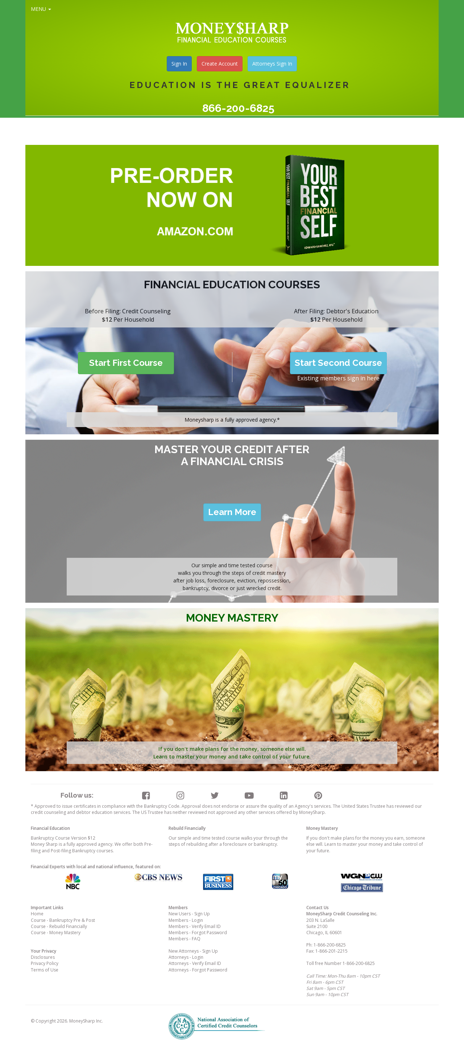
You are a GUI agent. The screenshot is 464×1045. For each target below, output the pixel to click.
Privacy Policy (44, 963)
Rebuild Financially (187, 828)
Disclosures (43, 957)
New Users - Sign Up (189, 914)
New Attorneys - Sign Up (193, 951)
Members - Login (186, 920)
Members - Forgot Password (198, 932)
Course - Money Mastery (55, 932)
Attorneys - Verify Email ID (195, 963)
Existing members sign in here (338, 378)
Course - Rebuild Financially (59, 926)
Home (37, 914)
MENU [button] (41, 8)
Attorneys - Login (186, 957)
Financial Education (50, 828)
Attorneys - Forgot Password (198, 970)
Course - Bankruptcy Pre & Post (63, 920)
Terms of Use (44, 970)
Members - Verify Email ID (195, 926)
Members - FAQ (184, 939)
